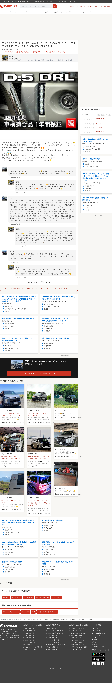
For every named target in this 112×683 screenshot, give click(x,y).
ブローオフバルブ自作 (42, 597)
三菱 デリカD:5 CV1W (16, 58)
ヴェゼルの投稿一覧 (52, 647)
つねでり (13, 252)
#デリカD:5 (16, 415)
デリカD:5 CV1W (6, 410)
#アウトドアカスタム (34, 413)
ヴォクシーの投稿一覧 (53, 642)
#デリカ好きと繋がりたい (33, 52)
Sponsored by (65, 355)
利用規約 (94, 639)
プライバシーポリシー (99, 642)
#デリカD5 (9, 500)
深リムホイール (16, 597)
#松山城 (30, 456)
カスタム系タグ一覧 (75, 649)
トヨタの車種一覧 (28, 628)
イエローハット (28, 597)
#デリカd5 (5, 52)
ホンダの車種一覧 (28, 633)
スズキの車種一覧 (28, 640)
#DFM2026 (4, 458)
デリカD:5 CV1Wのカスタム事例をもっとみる (39, 373)
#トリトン (44, 456)
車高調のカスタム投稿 (76, 635)
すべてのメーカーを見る (30, 649)
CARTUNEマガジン (98, 631)
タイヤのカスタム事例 (76, 631)
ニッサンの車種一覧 (29, 631)
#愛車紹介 (12, 413)
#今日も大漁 (12, 456)
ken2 (11, 169)
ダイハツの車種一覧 (29, 642)
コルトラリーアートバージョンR (47, 612)
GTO (33, 612)
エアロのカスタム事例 (76, 642)
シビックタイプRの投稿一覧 (54, 633)
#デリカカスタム (61, 52)
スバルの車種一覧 (28, 637)
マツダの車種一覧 (28, 635)
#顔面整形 (4, 456)
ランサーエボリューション (11, 612)
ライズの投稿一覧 (51, 635)
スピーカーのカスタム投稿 (77, 644)
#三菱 (3, 500)
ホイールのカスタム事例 (76, 628)
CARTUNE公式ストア (98, 633)
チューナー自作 (56, 597)
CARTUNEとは (96, 628)
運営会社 (94, 644)
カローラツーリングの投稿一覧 (55, 644)
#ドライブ (4, 413)
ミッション (6, 597)
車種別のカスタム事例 (76, 6)
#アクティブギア (49, 52)
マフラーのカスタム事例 (76, 640)
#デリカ (9, 415)
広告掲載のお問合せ (98, 646)
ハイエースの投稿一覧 (53, 640)
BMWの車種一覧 (28, 644)
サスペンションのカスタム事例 (78, 633)
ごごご (12, 198)
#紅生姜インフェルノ (34, 500)
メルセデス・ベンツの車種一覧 (32, 647)
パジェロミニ (25, 612)
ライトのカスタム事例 (76, 637)
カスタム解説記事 (106, 6)
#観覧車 (36, 456)
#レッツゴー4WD (15, 458)
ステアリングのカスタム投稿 (78, 647)
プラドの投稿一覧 (51, 637)
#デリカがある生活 (16, 52)
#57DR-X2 (34, 415)
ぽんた (11, 56)
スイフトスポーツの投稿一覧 (55, 631)
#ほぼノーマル (39, 504)
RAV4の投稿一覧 (51, 628)
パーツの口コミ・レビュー (92, 6)
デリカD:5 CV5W (33, 497)
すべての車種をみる (52, 649)
